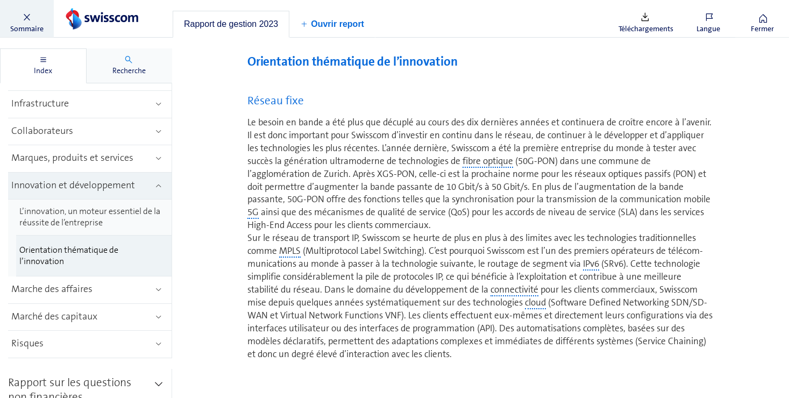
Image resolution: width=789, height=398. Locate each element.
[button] (27, 19)
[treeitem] (90, 104)
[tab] (231, 24)
